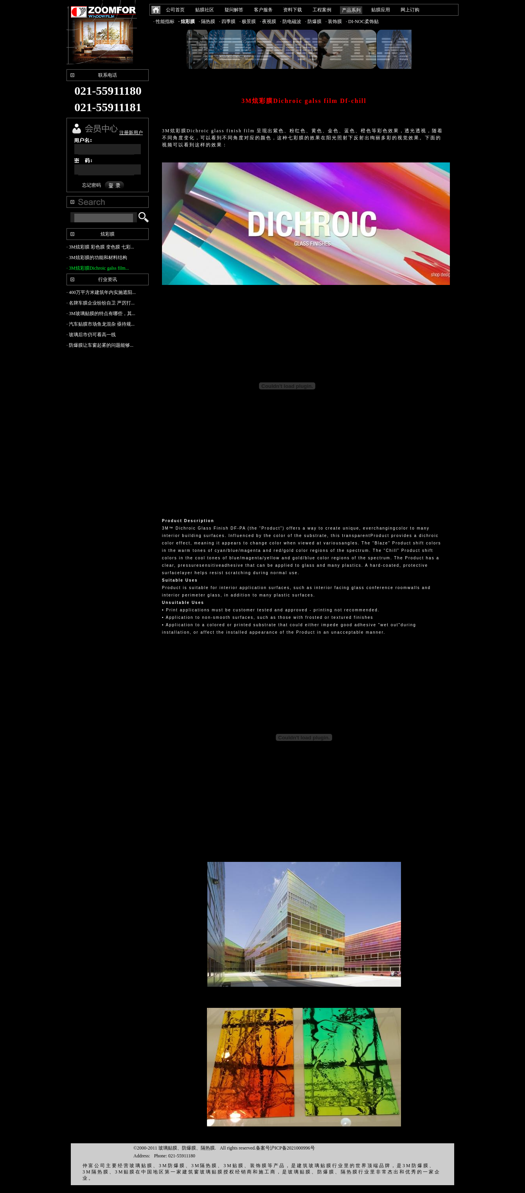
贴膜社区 (204, 10)
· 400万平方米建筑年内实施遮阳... (101, 292)
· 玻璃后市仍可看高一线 (91, 334)
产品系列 (351, 10)
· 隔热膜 (207, 21)
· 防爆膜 (313, 21)
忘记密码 (91, 185)
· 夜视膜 (268, 21)
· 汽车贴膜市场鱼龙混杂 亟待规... (101, 324)
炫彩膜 (108, 234)
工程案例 (322, 10)
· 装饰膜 (333, 21)
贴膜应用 (380, 10)
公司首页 (175, 10)
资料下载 (292, 10)
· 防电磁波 (290, 21)
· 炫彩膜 (186, 21)
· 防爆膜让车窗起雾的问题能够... (100, 345)
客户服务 (263, 10)
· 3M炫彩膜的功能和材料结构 (97, 257)
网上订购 (410, 10)
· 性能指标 (163, 21)
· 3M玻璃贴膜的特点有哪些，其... (101, 313)
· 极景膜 (247, 21)
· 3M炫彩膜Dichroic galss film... (98, 268)
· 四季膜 (227, 21)
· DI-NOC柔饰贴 (362, 21)
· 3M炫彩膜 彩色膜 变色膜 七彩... (100, 247)
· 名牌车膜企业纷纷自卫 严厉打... (101, 303)
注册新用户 (131, 132)
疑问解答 (234, 10)
